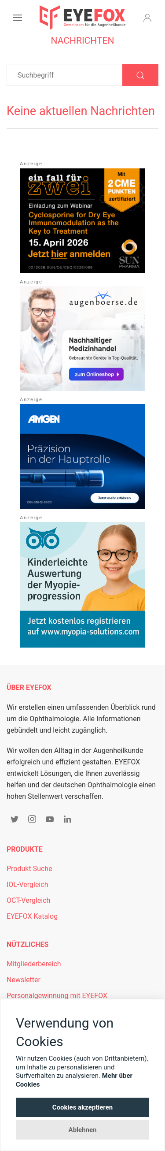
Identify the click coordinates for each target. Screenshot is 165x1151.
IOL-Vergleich (27, 884)
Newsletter (23, 980)
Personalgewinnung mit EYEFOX (57, 995)
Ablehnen (83, 1130)
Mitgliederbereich (34, 964)
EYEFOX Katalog (32, 916)
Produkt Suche (29, 868)
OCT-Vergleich (28, 900)
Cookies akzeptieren (82, 1107)
